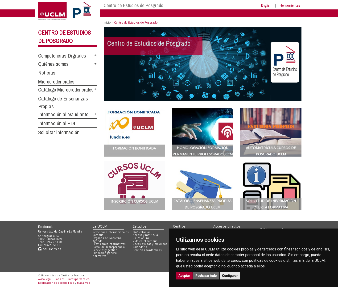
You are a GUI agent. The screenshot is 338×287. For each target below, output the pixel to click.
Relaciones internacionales (111, 232)
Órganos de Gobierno (107, 238)
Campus (98, 235)
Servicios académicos (147, 250)
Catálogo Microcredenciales (66, 89)
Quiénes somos (53, 63)
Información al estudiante (63, 114)
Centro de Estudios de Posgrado (133, 5)
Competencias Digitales (62, 55)
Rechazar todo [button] (206, 276)
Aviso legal (44, 279)
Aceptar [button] (184, 276)
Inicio (107, 23)
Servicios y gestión (105, 250)
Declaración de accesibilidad (56, 282)
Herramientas (290, 5)
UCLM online (141, 238)
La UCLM (100, 226)
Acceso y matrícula (145, 235)
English (266, 5)
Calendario (140, 247)
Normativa (100, 256)
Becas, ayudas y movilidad (150, 243)
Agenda (98, 241)
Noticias (46, 72)
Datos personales (78, 279)
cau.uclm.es (49, 249)
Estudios (139, 226)
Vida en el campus (145, 241)
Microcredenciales (56, 81)
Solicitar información (58, 132)
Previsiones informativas (109, 243)
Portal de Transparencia (109, 247)
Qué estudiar (141, 232)
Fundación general (105, 252)
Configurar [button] (230, 276)
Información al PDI (56, 123)
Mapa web (83, 282)
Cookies (59, 279)
